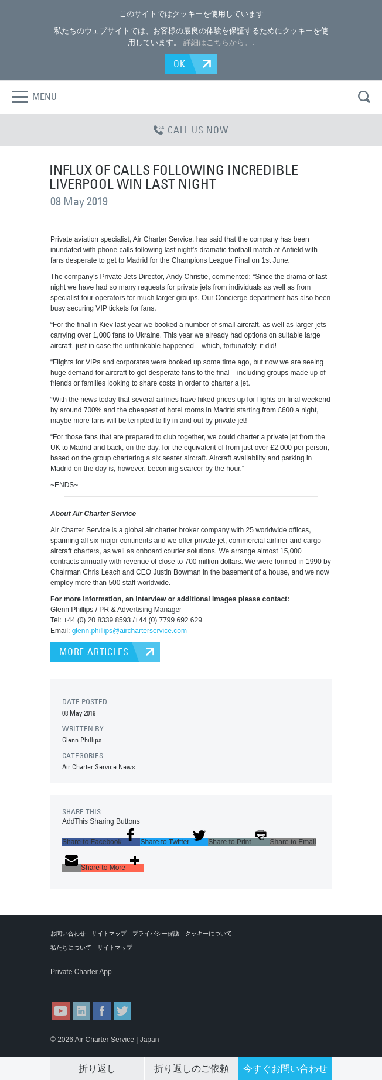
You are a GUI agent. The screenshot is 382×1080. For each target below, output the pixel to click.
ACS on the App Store (79, 983)
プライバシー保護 (155, 933)
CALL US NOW (191, 130)
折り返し (97, 1068)
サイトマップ (109, 933)
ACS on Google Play (138, 983)
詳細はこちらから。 (217, 42)
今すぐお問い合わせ (285, 1068)
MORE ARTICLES (93, 652)
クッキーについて (208, 933)
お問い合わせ (68, 933)
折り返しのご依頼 (191, 1068)
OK (179, 64)
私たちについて (70, 947)
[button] (101, 842)
